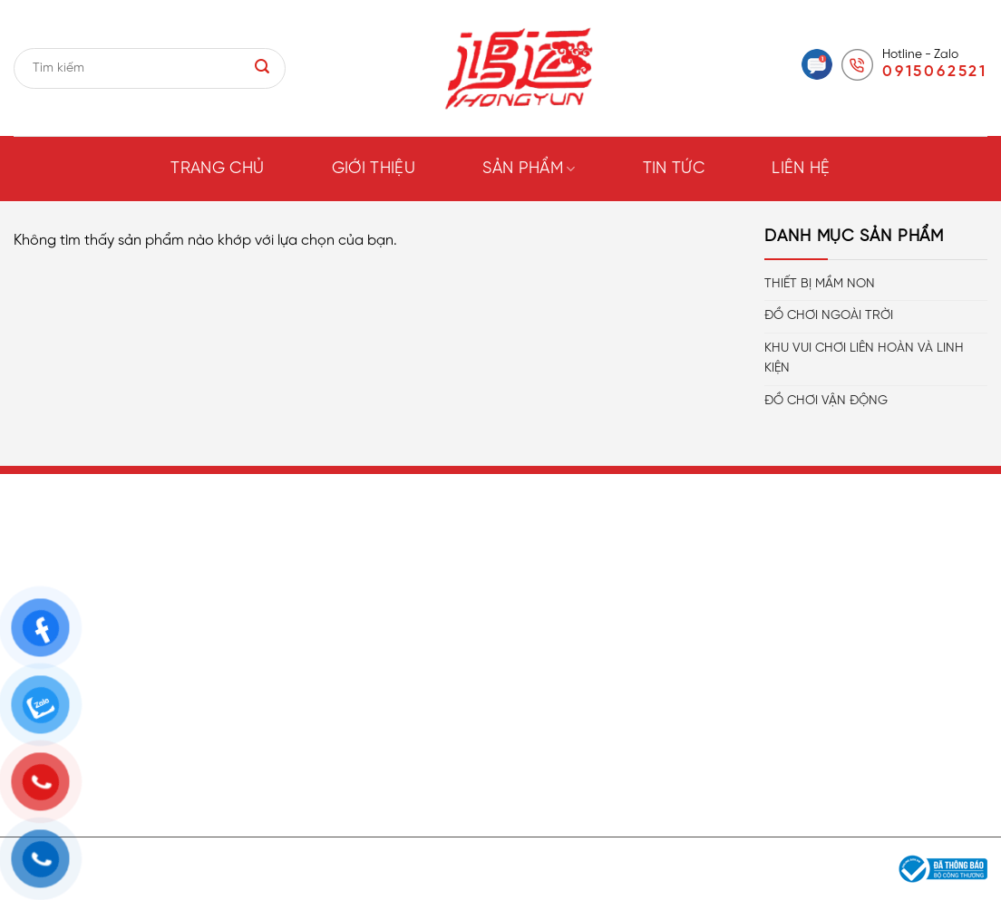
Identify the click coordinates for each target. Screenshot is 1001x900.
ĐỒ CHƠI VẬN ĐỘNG (826, 401)
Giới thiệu (374, 169)
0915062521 (934, 71)
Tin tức (674, 169)
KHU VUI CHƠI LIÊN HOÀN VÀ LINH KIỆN (864, 358)
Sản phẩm (528, 169)
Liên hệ (801, 169)
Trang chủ (217, 169)
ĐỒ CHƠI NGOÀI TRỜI (828, 316)
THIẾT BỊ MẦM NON (819, 284)
